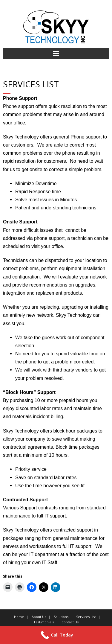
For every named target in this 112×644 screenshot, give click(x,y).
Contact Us (70, 622)
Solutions (61, 616)
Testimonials (43, 622)
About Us (39, 616)
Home (19, 616)
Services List (86, 616)
